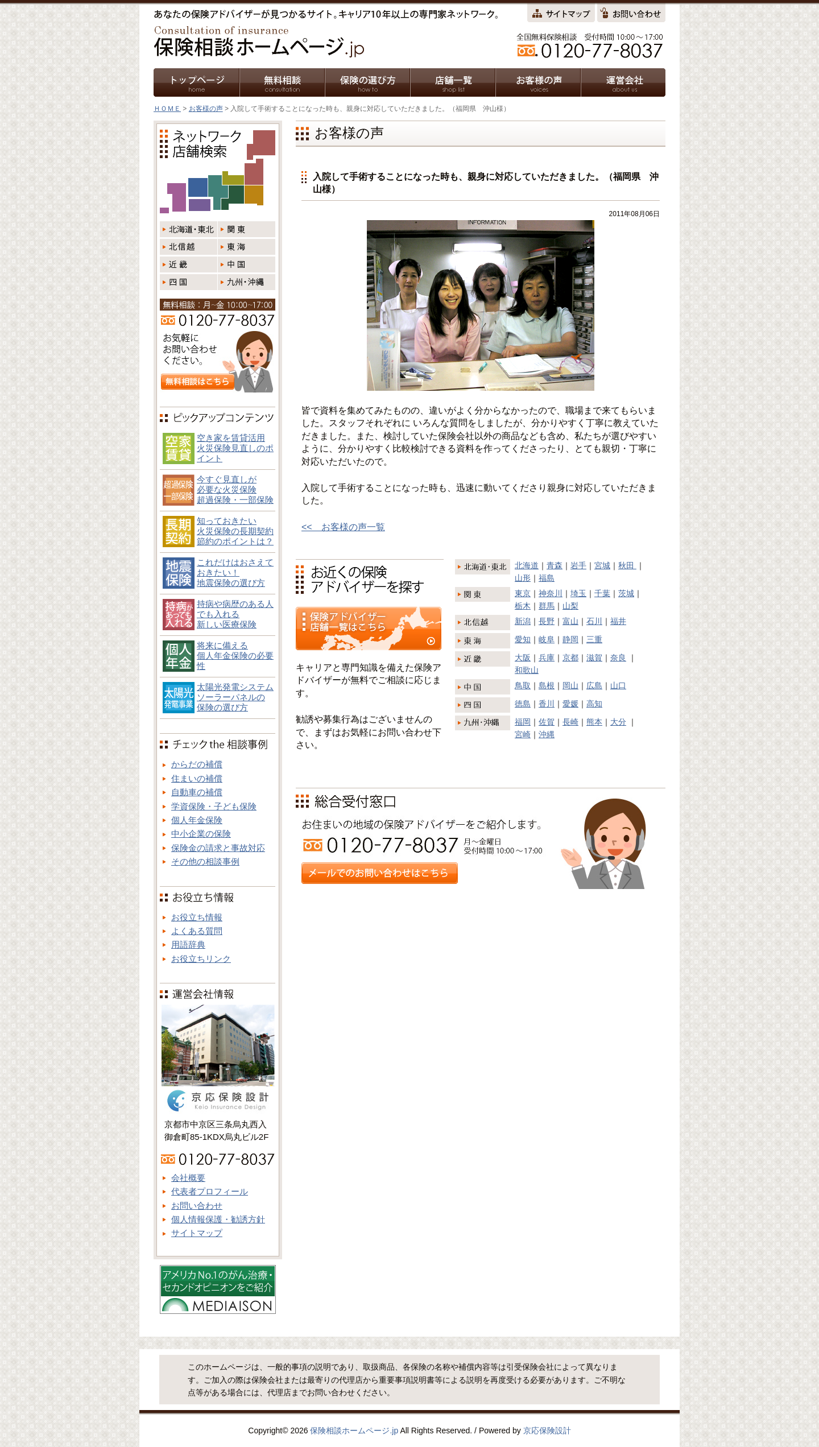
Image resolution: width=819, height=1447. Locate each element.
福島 (547, 577)
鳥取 (523, 685)
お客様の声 (206, 109)
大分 (618, 721)
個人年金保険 (196, 820)
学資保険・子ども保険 (214, 806)
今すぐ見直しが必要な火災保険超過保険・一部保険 (235, 489)
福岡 (523, 721)
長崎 (570, 721)
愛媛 (570, 703)
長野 (547, 621)
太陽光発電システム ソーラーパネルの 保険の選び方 (235, 697)
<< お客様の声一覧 (343, 527)
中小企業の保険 (201, 833)
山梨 (570, 605)
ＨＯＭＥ (167, 109)
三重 (594, 639)
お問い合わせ (196, 1205)
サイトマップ (196, 1233)
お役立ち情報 (196, 917)
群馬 (547, 605)
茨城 (626, 593)
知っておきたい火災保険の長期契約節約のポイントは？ (235, 531)
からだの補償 (196, 764)
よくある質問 (196, 931)
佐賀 (547, 721)
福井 (618, 621)
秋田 (627, 565)
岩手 (578, 565)
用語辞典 (188, 944)
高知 (594, 703)
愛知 (523, 639)
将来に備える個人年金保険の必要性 (235, 655)
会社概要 (188, 1178)
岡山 (570, 685)
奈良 (618, 657)
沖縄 (547, 734)
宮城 (602, 565)
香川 (547, 703)
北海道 (527, 565)
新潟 (523, 621)
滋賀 (594, 657)
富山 (570, 621)
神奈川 (550, 593)
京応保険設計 (547, 1430)
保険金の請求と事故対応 (218, 848)
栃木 (523, 605)
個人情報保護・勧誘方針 (218, 1219)
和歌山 (527, 670)
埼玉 (578, 593)
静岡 (570, 639)
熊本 (594, 721)
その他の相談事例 (205, 861)
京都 (570, 657)
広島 (594, 685)
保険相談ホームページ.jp (354, 1430)
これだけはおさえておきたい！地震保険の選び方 (235, 572)
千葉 (602, 593)
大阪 (523, 657)
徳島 (523, 703)
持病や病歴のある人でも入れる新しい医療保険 (235, 614)
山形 (523, 577)
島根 (547, 685)
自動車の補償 (196, 792)
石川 (594, 621)
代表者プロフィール (209, 1191)
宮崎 (523, 734)
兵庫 (547, 657)
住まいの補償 (196, 778)
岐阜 (547, 639)
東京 (523, 593)
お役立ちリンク (201, 959)
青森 (554, 565)
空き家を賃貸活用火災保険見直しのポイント (235, 448)
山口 (618, 685)
